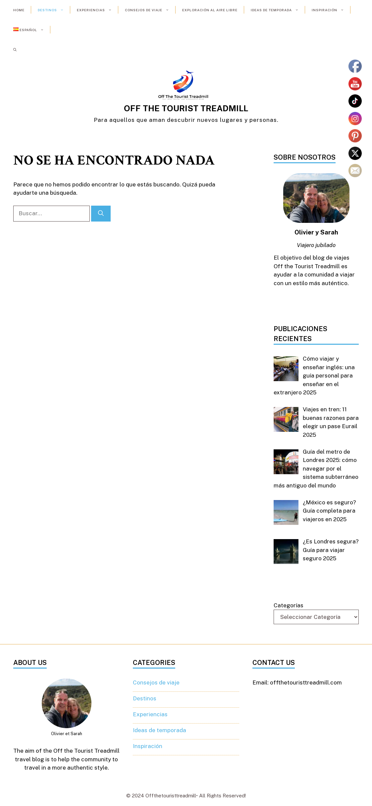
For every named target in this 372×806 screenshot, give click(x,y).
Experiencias (97, 10)
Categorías (288, 605)
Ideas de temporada (278, 10)
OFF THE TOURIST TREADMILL (186, 108)
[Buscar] (101, 214)
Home (19, 10)
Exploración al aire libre (210, 10)
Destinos (54, 10)
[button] (15, 50)
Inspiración (331, 10)
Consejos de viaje (150, 10)
